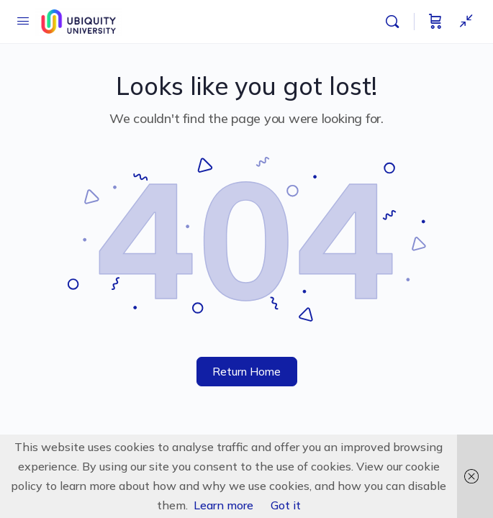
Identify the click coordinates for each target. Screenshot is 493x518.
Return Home (246, 371)
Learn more (223, 505)
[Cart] (435, 21)
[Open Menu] (23, 20)
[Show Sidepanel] (463, 21)
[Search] (396, 21)
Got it (286, 505)
